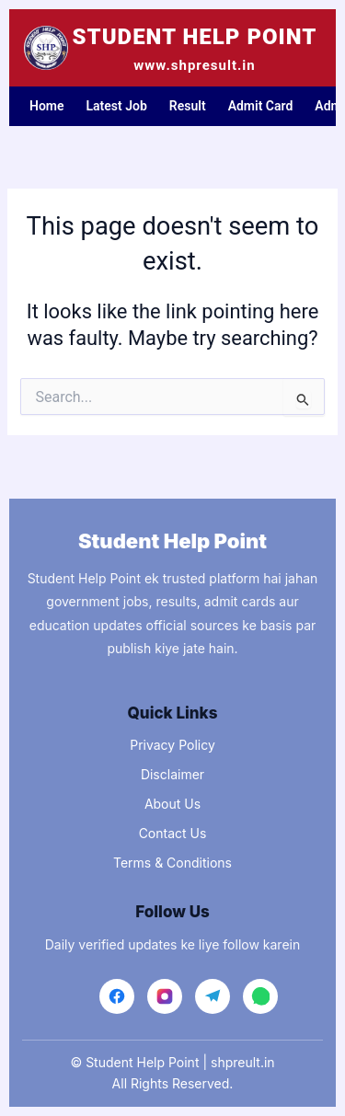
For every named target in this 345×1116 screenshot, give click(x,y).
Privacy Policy (172, 745)
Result (187, 105)
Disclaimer (172, 774)
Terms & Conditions (172, 862)
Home (46, 105)
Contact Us (173, 833)
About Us (172, 803)
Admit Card (260, 105)
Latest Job (116, 105)
